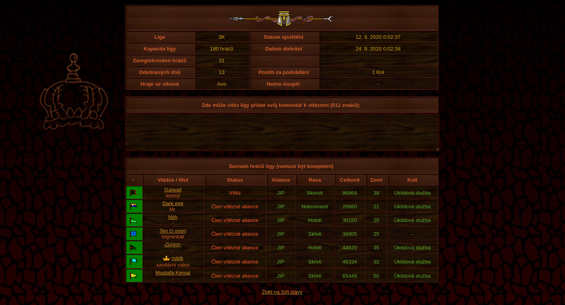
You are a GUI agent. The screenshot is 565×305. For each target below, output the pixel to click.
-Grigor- (173, 251)
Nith (173, 224)
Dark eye (172, 210)
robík (178, 265)
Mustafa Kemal (172, 280)
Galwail (173, 197)
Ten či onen (172, 238)
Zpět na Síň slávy (282, 299)
